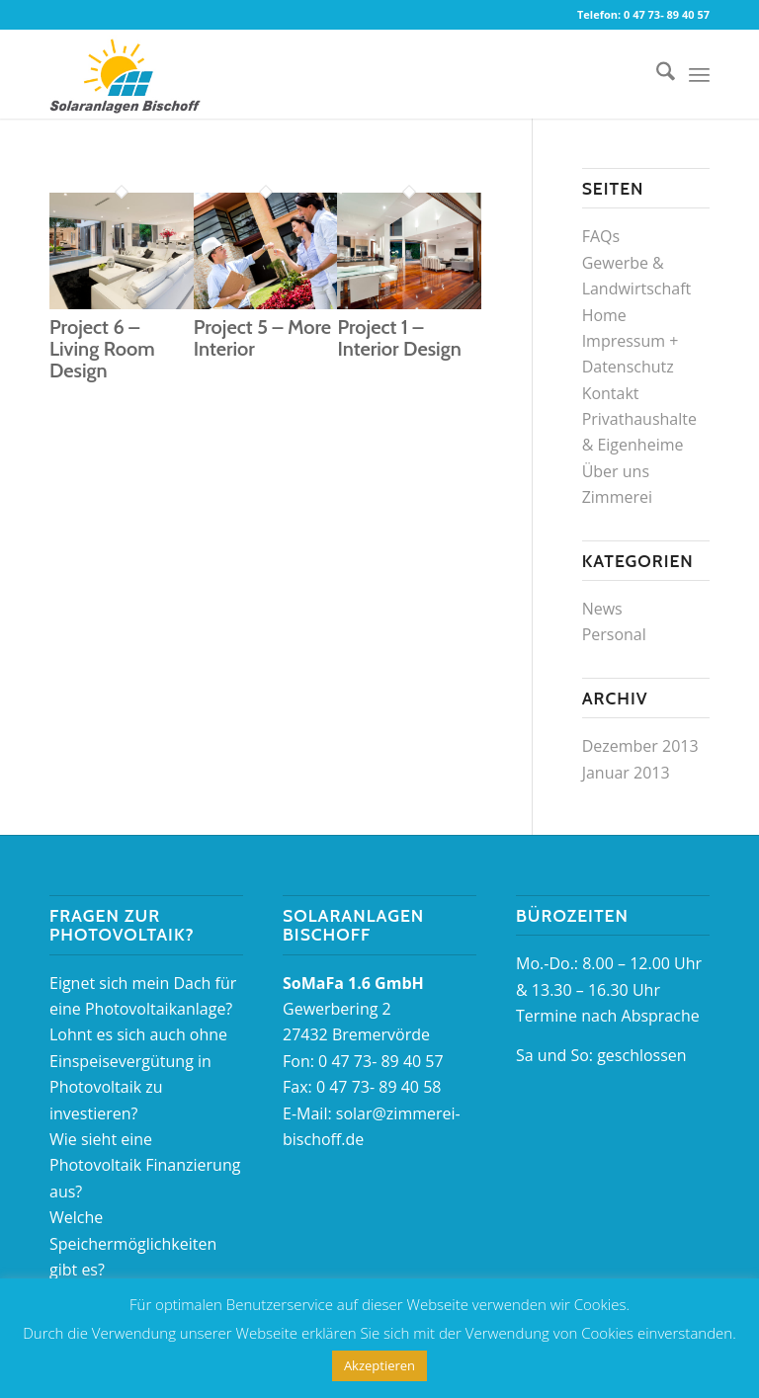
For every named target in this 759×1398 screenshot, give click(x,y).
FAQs (601, 236)
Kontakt (610, 393)
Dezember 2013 (640, 746)
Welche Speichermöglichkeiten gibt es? (132, 1243)
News (602, 608)
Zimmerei (617, 497)
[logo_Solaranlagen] (125, 74)
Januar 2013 (626, 772)
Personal (614, 634)
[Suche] (655, 74)
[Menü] (699, 74)
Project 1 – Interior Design (399, 338)
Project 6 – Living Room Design (102, 348)
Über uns (615, 471)
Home (604, 315)
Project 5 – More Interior (262, 338)
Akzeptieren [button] (379, 1365)
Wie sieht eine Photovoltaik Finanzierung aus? (144, 1165)
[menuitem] (655, 74)
